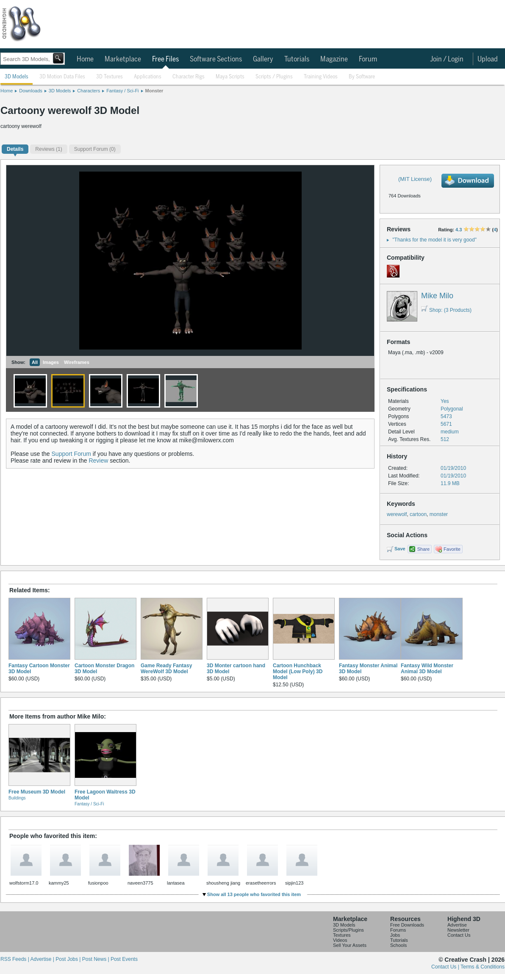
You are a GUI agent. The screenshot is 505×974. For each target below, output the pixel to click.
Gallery (263, 59)
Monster (154, 90)
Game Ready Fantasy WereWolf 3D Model (166, 668)
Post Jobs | (68, 959)
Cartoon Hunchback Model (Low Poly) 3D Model (297, 671)
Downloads (30, 90)
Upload (487, 59)
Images (51, 362)
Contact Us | (446, 967)
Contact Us (458, 935)
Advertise (457, 924)
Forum (368, 59)
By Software (362, 77)
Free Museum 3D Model (36, 792)
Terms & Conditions (483, 967)
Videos (340, 940)
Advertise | (42, 959)
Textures (342, 935)
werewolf (397, 514)
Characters (88, 90)
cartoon (418, 514)
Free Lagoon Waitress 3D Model (105, 795)
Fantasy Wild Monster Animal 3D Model (427, 668)
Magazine (334, 59)
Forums (398, 929)
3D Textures (109, 77)
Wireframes (76, 362)
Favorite (452, 549)
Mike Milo (437, 295)
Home (85, 59)
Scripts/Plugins (348, 929)
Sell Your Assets (349, 945)
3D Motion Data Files (62, 77)
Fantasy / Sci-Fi (122, 90)
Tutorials (296, 59)
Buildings (17, 798)
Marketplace (123, 59)
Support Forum (71, 453)
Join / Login (446, 59)
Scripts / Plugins (274, 77)
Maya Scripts (230, 77)
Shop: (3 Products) (446, 310)
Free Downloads (407, 924)
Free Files (165, 59)
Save (399, 548)
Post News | (96, 959)
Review (98, 460)
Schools (398, 945)
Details (15, 149)
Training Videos (321, 77)
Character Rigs (188, 77)
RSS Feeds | (15, 959)
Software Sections (216, 59)
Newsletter (458, 929)
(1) (48, 149)
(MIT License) (415, 179)
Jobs (395, 935)
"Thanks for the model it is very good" (434, 240)
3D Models (16, 77)
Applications (147, 77)
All (35, 362)
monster (439, 514)
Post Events (124, 959)
